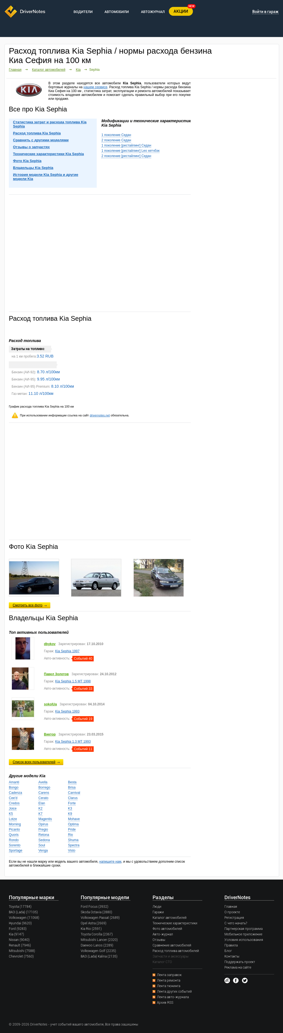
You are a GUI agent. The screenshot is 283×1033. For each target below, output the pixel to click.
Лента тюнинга (168, 986)
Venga (43, 850)
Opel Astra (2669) (93, 923)
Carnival (74, 793)
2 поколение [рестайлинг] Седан (126, 156)
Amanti (14, 782)
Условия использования (243, 940)
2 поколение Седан (116, 140)
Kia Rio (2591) (91, 929)
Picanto (14, 829)
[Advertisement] (100, 252)
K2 (40, 808)
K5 (11, 814)
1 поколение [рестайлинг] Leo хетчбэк (130, 151)
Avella (42, 782)
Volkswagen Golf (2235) (98, 951)
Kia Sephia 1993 (67, 711)
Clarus (73, 798)
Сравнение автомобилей (172, 945)
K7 (40, 814)
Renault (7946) (20, 945)
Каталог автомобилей (48, 70)
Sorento (14, 845)
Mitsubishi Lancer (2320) (99, 940)
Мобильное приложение (243, 934)
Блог (228, 951)
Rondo (14, 840)
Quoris (14, 835)
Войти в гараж (265, 11)
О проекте (232, 912)
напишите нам (110, 862)
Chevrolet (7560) (21, 956)
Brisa (71, 787)
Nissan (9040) (19, 940)
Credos (14, 803)
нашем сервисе (95, 87)
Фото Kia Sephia (27, 161)
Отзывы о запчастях (31, 147)
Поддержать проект (239, 962)
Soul (41, 845)
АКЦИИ (181, 11)
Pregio (43, 829)
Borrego (44, 787)
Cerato (43, 798)
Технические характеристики (175, 923)
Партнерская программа (243, 929)
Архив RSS (165, 1003)
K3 (70, 808)
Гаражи (158, 912)
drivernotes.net (100, 415)
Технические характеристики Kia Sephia (48, 154)
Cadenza (15, 793)
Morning (15, 824)
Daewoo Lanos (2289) (97, 945)
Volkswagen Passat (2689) (100, 918)
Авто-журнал (163, 934)
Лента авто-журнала (173, 997)
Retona (43, 835)
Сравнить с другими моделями (41, 140)
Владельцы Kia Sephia (33, 168)
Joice (13, 808)
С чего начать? (235, 923)
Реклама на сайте (237, 967)
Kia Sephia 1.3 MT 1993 (73, 742)
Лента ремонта (168, 980)
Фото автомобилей (167, 929)
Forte (72, 803)
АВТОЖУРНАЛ (153, 12)
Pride (72, 829)
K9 (70, 814)
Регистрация (234, 918)
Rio (70, 835)
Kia (78, 70)
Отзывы (159, 940)
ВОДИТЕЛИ (83, 12)
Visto (71, 850)
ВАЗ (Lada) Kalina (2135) (99, 956)
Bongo (14, 787)
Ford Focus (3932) (94, 907)
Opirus (43, 824)
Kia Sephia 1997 (67, 651)
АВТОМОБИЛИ (116, 12)
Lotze (13, 819)
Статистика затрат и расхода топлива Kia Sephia (50, 124)
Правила (231, 945)
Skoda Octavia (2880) (96, 912)
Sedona (44, 840)
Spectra (73, 845)
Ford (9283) (18, 929)
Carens (43, 793)
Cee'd (13, 798)
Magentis (45, 819)
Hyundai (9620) (20, 923)
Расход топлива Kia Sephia (37, 133)
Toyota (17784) (20, 907)
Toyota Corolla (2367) (97, 934)
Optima (73, 824)
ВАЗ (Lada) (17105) (23, 912)
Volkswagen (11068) (24, 918)
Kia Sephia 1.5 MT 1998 (73, 681)
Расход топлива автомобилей (176, 951)
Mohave (74, 819)
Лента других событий (174, 991)
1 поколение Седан (116, 135)
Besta (72, 782)
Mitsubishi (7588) (22, 951)
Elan (41, 803)
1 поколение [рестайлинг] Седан (126, 145)
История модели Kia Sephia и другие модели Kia (45, 177)
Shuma (73, 840)
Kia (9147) (16, 934)
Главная (15, 70)
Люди (157, 907)
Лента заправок (169, 975)
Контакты (231, 956)
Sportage (15, 850)
